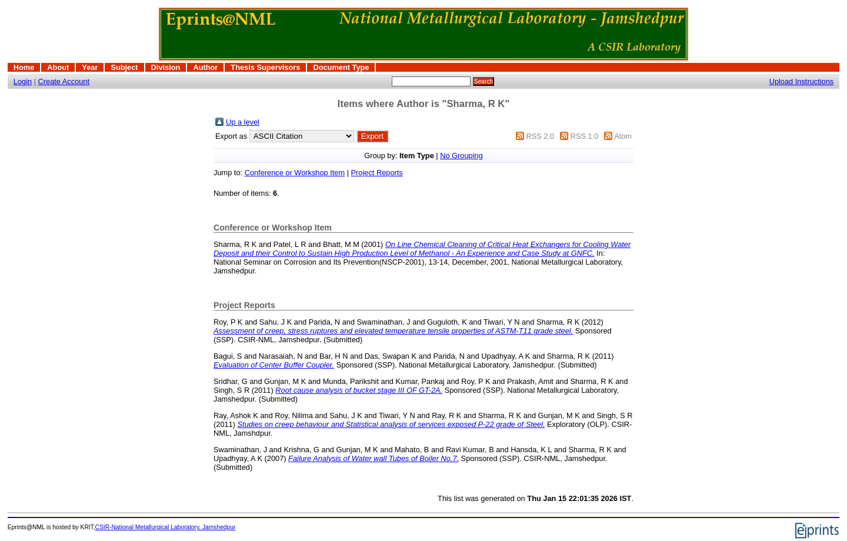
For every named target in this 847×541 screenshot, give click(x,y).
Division (166, 67)
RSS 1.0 (585, 136)
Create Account (64, 81)
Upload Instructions (801, 81)
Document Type (341, 67)
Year (90, 67)
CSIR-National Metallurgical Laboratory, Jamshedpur (165, 527)
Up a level (242, 122)
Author (205, 67)
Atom (623, 136)
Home (24, 67)
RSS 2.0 (540, 136)
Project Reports (377, 172)
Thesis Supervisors (265, 67)
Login (23, 81)
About (58, 67)
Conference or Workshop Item (295, 172)
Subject (124, 67)
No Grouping (461, 155)
